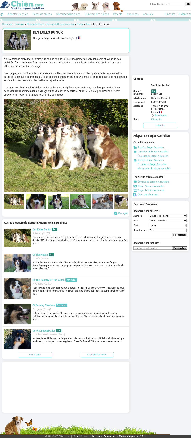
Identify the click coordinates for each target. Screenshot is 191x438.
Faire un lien (109, 436)
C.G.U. (142, 436)
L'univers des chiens (97, 14)
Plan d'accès (160, 115)
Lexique (96, 436)
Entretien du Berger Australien (150, 164)
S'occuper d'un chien (68, 14)
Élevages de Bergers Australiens (151, 181)
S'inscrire (169, 14)
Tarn (88, 24)
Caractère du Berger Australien (150, 151)
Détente (117, 14)
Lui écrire (160, 125)
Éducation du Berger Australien (150, 155)
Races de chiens (42, 14)
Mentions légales (127, 436)
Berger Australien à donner (148, 190)
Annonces (133, 14)
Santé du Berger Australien (148, 160)
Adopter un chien (18, 14)
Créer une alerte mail (145, 194)
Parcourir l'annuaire (96, 354)
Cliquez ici (156, 119)
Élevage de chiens (35, 24)
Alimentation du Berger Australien (152, 168)
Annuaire (148, 14)
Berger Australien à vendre (148, 186)
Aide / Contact (81, 436)
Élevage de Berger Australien (60, 24)
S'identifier (185, 14)
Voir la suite (35, 354)
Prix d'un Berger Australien (148, 147)
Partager (121, 213)
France (80, 24)
